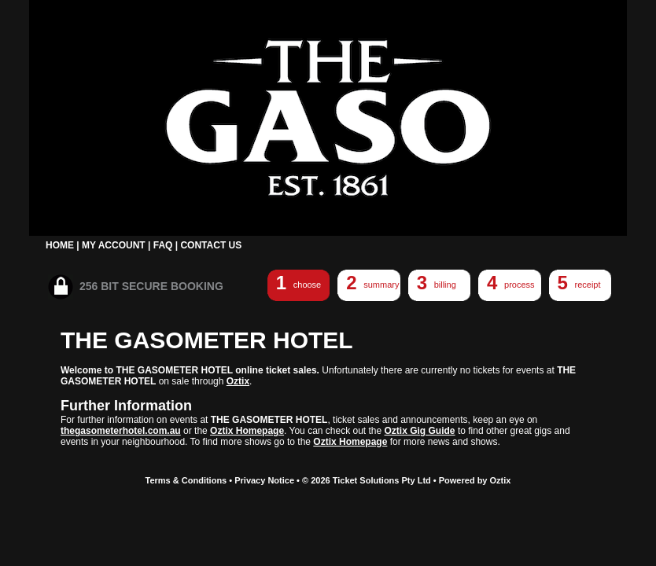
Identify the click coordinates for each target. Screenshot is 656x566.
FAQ (163, 245)
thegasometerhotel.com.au (121, 430)
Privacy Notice (264, 480)
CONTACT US (210, 245)
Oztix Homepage (247, 430)
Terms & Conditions (186, 480)
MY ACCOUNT (114, 245)
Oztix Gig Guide (420, 430)
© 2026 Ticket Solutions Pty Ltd (366, 480)
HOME (60, 245)
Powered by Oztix (475, 480)
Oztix (238, 381)
